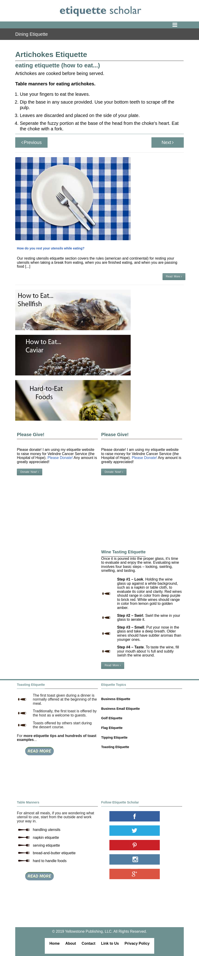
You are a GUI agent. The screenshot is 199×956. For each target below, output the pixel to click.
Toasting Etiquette (115, 747)
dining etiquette (64, 42)
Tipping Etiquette (114, 737)
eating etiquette (112, 42)
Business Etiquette (115, 699)
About (70, 943)
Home (54, 943)
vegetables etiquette (139, 42)
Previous (31, 142)
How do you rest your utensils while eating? (50, 248)
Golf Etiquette (111, 718)
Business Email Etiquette (120, 708)
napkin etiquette (46, 837)
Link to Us (110, 943)
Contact (89, 943)
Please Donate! (144, 458)
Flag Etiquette (112, 728)
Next (168, 142)
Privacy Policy (137, 943)
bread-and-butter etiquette (54, 853)
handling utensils (46, 830)
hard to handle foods (49, 861)
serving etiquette (46, 845)
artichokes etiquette (169, 42)
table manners (88, 42)
